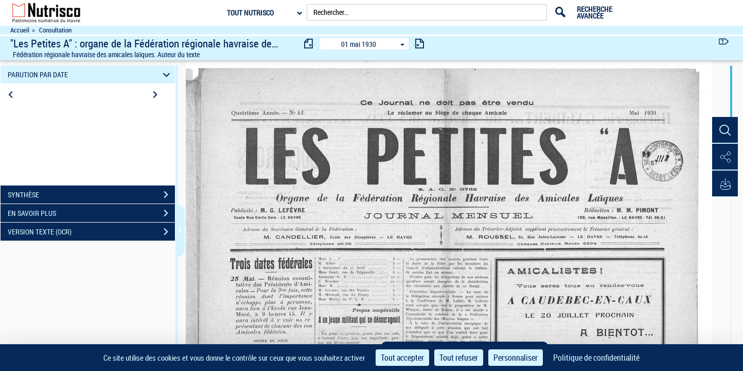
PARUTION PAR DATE (90, 74)
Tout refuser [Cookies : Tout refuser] (458, 357)
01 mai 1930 (358, 44)
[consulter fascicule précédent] (309, 44)
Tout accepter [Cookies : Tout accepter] (402, 357)
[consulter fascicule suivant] (419, 44)
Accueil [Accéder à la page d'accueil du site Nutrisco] (19, 30)
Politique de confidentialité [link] (596, 357)
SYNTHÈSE (91, 195)
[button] (725, 130)
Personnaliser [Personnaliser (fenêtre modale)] (515, 357)
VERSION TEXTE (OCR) (91, 232)
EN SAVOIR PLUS (91, 213)
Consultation (55, 30)
